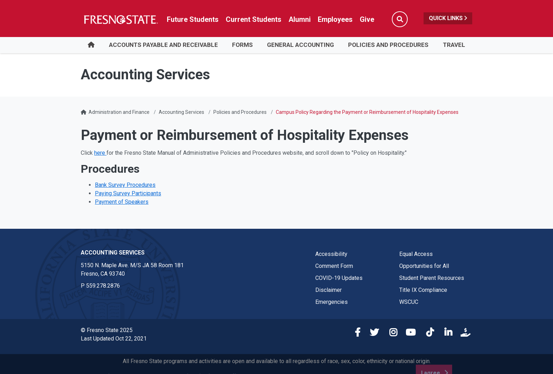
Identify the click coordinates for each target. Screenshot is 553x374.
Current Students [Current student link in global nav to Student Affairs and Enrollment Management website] (253, 19)
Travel (454, 44)
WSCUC (408, 302)
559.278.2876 (103, 285)
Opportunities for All (424, 266)
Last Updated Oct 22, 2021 (114, 338)
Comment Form (334, 266)
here (100, 152)
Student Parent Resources (431, 278)
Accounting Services (181, 112)
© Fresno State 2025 (107, 330)
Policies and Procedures (388, 44)
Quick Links (448, 18)
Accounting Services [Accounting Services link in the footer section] (113, 252)
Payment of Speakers (121, 201)
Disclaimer (328, 290)
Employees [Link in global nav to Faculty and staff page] (335, 19)
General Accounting (300, 44)
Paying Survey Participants (128, 193)
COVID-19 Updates (339, 278)
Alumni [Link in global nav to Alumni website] (299, 19)
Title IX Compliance (423, 290)
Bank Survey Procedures (125, 185)
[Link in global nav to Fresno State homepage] (120, 19)
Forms (242, 44)
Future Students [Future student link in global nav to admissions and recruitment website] (193, 19)
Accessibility (331, 254)
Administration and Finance (119, 112)
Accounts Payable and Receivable (163, 44)
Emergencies (331, 302)
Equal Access (416, 254)
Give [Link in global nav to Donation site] (367, 19)
